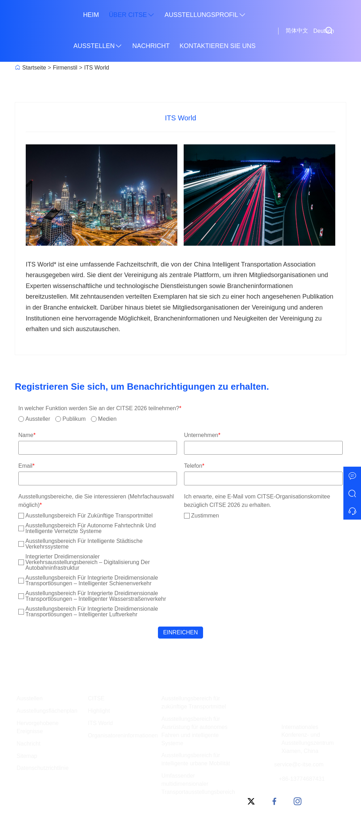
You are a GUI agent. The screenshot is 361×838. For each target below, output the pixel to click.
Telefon (194, 466)
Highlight (99, 711)
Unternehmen (202, 435)
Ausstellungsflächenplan (47, 711)
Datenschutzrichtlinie (43, 768)
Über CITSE (132, 15)
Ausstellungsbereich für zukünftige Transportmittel (193, 702)
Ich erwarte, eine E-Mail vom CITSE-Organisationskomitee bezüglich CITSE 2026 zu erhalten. (257, 500)
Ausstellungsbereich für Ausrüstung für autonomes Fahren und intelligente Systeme (194, 731)
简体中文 (297, 31)
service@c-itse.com (299, 764)
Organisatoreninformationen (123, 735)
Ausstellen (97, 46)
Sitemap (27, 756)
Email (26, 466)
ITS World (96, 68)
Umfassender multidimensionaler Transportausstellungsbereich (198, 784)
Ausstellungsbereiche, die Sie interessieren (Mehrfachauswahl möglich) (96, 500)
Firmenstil (65, 68)
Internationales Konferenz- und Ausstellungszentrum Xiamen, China (307, 739)
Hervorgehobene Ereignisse (38, 727)
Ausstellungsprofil (205, 15)
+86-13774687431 (302, 779)
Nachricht (151, 45)
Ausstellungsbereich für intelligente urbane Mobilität (195, 759)
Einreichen (180, 632)
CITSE (96, 698)
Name (27, 435)
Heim (91, 14)
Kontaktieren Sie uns (217, 45)
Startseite (34, 68)
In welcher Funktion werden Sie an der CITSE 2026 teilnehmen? (100, 408)
